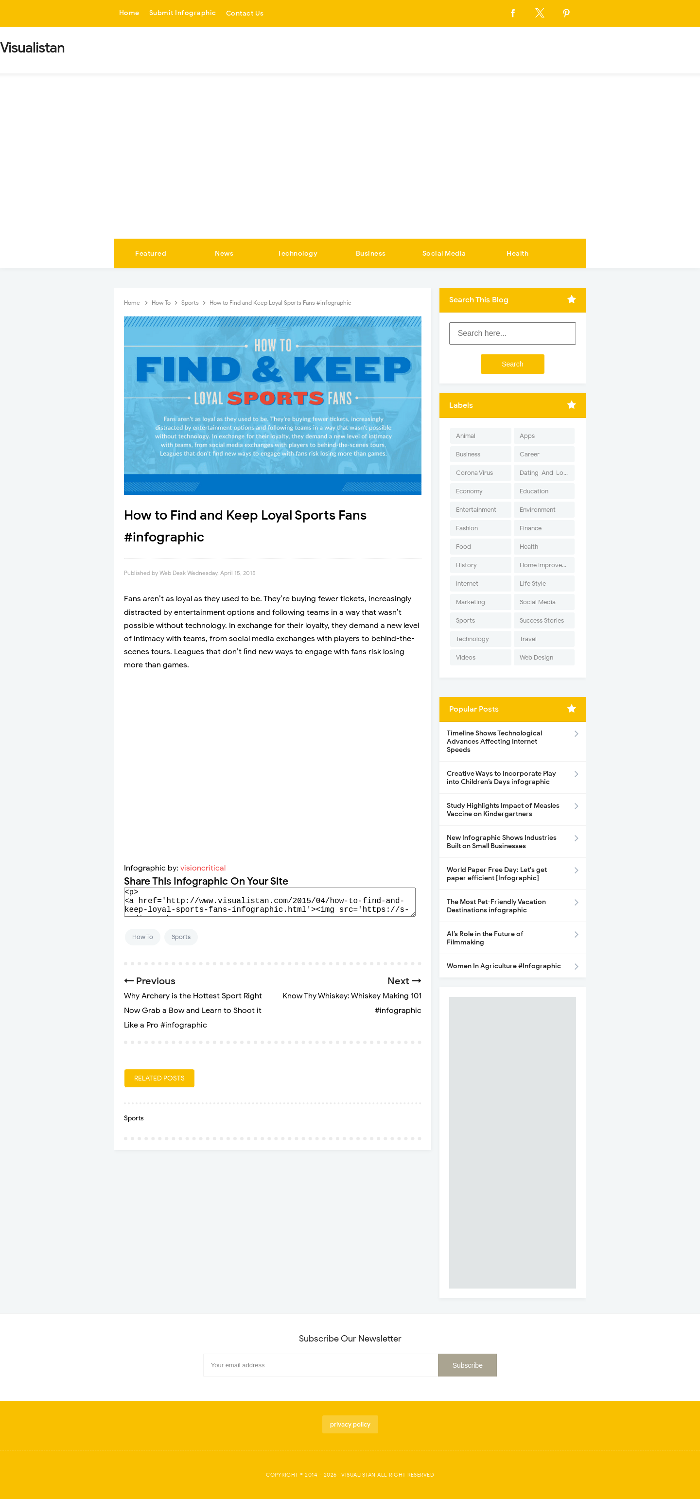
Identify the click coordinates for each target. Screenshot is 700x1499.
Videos (465, 657)
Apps (527, 436)
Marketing (470, 602)
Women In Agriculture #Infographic (504, 966)
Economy (469, 491)
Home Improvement (547, 565)
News (224, 253)
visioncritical (203, 868)
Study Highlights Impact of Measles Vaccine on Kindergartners (503, 810)
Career (530, 454)
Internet (467, 583)
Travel (528, 639)
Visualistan (358, 1474)
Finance (531, 528)
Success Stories (542, 620)
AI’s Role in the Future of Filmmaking (485, 938)
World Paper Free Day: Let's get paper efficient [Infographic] (497, 874)
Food (463, 546)
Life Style (533, 583)
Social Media (444, 253)
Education (534, 491)
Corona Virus (474, 473)
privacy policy (350, 1424)
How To (142, 937)
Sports (181, 937)
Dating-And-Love (545, 473)
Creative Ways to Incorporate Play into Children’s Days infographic (501, 777)
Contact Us (245, 13)
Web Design (536, 657)
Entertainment (476, 509)
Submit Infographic (182, 13)
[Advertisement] (350, 166)
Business (371, 253)
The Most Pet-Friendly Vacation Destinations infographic (496, 906)
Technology (297, 253)
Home (129, 13)
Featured (150, 253)
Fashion (467, 528)
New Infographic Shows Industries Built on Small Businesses (502, 842)
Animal (465, 436)
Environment (538, 509)
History (466, 565)
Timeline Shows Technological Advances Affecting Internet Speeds (494, 741)
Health (517, 253)
